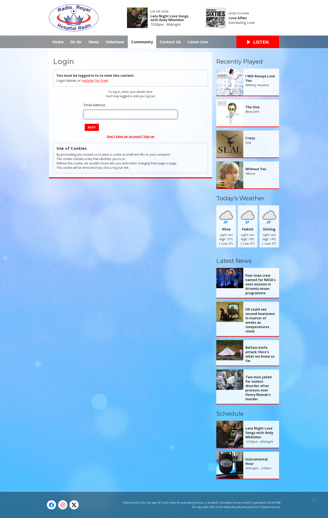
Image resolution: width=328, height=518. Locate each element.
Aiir (278, 507)
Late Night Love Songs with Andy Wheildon (169, 18)
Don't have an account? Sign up (130, 136)
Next (92, 127)
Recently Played (239, 61)
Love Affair (238, 18)
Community (142, 41)
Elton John (252, 112)
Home (58, 41)
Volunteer (115, 41)
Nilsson (250, 173)
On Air (76, 41)
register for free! (95, 80)
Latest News (234, 260)
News (93, 41)
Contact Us (170, 41)
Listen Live (197, 41)
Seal (248, 143)
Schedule (229, 413)
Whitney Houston (257, 85)
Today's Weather (240, 198)
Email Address (94, 105)
